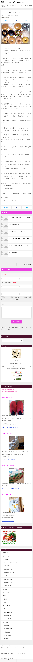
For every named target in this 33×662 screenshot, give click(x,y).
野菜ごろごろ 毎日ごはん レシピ (14, 2)
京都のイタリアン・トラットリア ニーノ (17, 231)
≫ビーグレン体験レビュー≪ (8, 459)
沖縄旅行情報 (6, 552)
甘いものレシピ (7, 575)
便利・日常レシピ (8, 566)
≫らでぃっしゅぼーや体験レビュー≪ (10, 488)
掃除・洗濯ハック (8, 615)
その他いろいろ (7, 618)
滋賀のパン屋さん (27, 264)
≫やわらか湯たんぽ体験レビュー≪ (10, 427)
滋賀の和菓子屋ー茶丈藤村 (14, 252)
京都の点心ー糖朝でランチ (14, 224)
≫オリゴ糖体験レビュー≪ (8, 521)
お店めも (5, 595)
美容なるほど (7, 638)
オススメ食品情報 (7, 605)
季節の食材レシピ (8, 579)
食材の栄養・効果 (8, 569)
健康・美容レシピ (8, 582)
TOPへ (25, 660)
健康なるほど (7, 632)
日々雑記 (5, 589)
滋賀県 (5, 602)
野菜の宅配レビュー (8, 612)
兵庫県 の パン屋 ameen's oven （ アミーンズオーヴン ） (19, 218)
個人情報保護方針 (21, 653)
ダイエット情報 (7, 635)
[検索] (12, 340)
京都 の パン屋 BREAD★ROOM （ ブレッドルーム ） (19, 238)
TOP (11, 646)
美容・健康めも (6, 622)
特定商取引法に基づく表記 (7, 653)
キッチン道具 (6, 592)
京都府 (5, 599)
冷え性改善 (6, 625)
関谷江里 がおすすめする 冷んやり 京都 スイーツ (18, 245)
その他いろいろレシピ (9, 585)
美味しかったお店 (5, 17)
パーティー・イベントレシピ (10, 562)
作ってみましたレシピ (9, 572)
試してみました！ (8, 628)
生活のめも (5, 608)
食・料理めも (6, 559)
